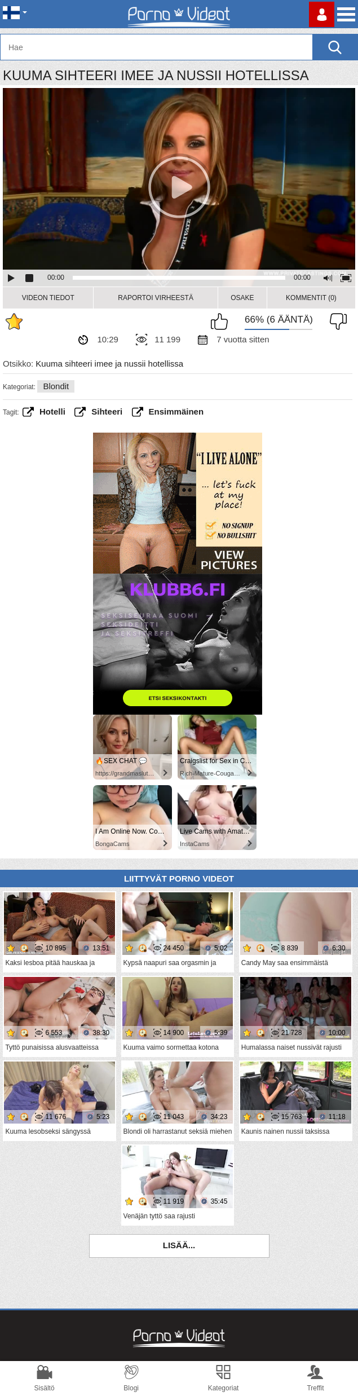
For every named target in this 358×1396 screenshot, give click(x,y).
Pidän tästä (222, 321)
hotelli (52, 411)
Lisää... (179, 1245)
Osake (242, 298)
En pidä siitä (335, 321)
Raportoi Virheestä (155, 298)
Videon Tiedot (48, 298)
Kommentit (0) (311, 298)
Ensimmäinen (176, 411)
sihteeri (106, 411)
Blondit (56, 386)
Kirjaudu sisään (321, 14)
